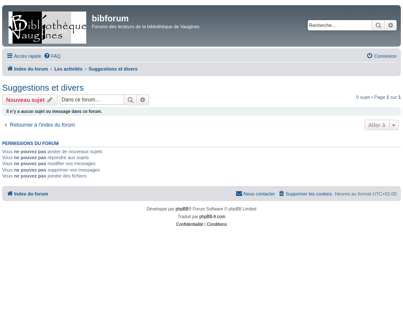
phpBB (181, 209)
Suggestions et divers (43, 87)
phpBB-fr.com (212, 216)
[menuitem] (52, 56)
